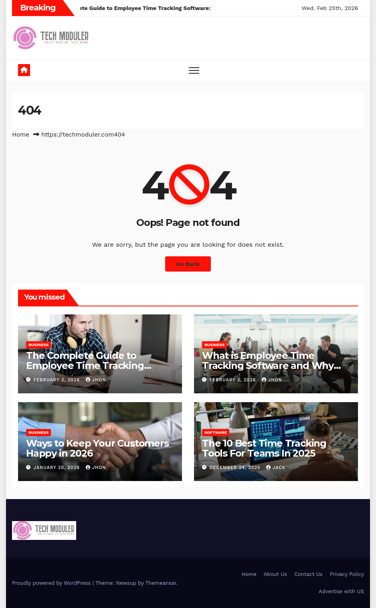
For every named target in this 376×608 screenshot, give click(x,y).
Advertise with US (341, 591)
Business (38, 344)
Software (215, 432)
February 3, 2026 (58, 380)
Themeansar (161, 583)
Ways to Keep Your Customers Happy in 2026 (97, 448)
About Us (275, 574)
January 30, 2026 (58, 467)
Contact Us (308, 574)
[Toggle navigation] (194, 70)
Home (20, 134)
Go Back (188, 264)
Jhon (96, 380)
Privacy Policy (347, 574)
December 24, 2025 (236, 467)
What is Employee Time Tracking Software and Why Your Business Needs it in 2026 (273, 365)
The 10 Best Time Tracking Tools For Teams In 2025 (264, 448)
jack (275, 467)
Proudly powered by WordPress (52, 583)
